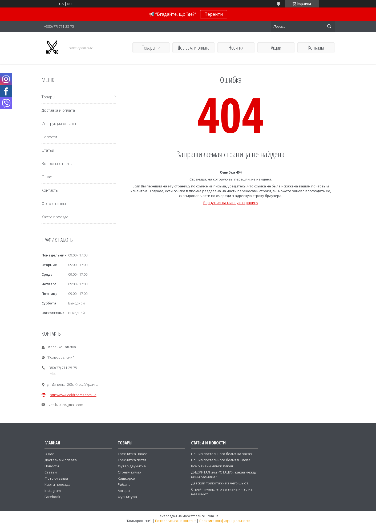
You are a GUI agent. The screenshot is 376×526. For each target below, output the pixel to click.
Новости (49, 136)
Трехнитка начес (132, 453)
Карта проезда (55, 216)
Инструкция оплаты (59, 123)
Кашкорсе (126, 478)
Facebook (52, 496)
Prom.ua (212, 516)
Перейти (213, 14)
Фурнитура (127, 496)
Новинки (236, 47)
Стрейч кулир (129, 472)
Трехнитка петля (132, 459)
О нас (47, 176)
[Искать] (329, 26)
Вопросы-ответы (57, 163)
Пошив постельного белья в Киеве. (221, 459)
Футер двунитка (132, 466)
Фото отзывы (54, 203)
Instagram (53, 490)
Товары (148, 47)
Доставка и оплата (193, 47)
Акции (276, 47)
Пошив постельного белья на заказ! (222, 453)
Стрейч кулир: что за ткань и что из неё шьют (221, 491)
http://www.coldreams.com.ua (73, 395)
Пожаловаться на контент (175, 521)
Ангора (124, 490)
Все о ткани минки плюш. (212, 466)
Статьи (48, 150)
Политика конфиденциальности (224, 521)
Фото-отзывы (56, 478)
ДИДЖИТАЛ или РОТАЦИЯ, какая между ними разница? (224, 474)
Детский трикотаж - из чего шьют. (220, 483)
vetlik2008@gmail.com (66, 405)
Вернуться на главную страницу (230, 202)
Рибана (124, 484)
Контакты (316, 47)
